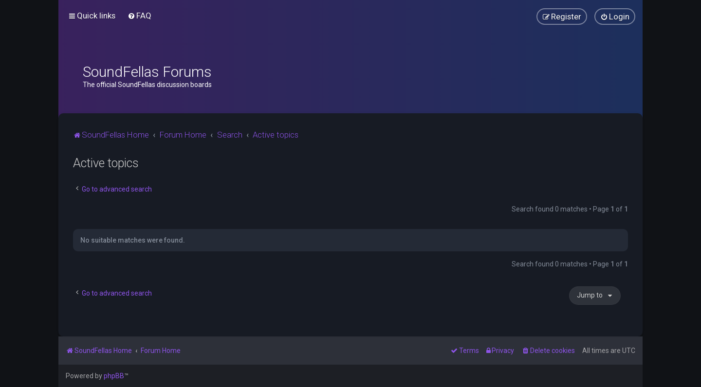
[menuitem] (139, 15)
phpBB (114, 376)
